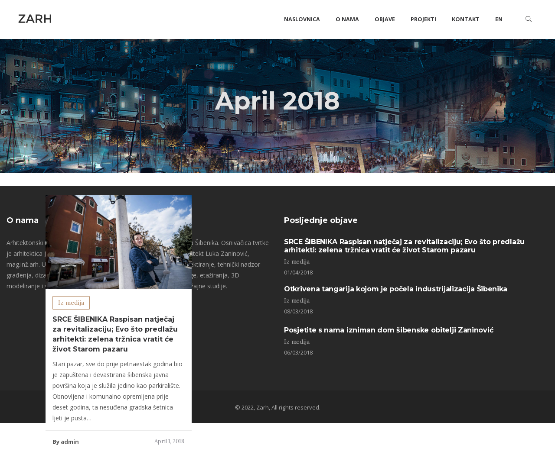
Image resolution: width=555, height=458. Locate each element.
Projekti (423, 19)
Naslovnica (302, 19)
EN (499, 19)
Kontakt (466, 19)
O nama (347, 19)
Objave (385, 19)
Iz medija (71, 302)
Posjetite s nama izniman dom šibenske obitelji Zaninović (388, 330)
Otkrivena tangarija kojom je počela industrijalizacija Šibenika (395, 289)
